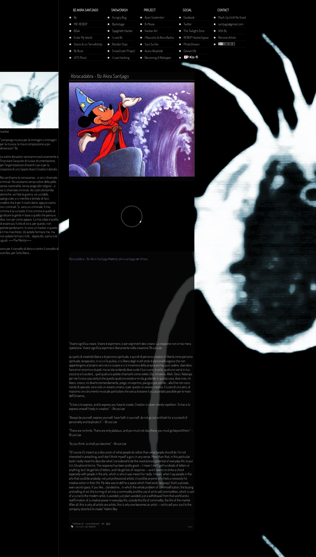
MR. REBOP (80, 24)
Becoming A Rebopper (158, 57)
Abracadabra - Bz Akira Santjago (88, 259)
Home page (9, 78)
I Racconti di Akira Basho (159, 37)
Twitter (187, 24)
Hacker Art (151, 31)
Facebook (189, 17)
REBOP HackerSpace (196, 37)
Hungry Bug (119, 17)
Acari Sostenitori (154, 17)
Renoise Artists (227, 37)
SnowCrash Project (123, 51)
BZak (77, 31)
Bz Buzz (78, 51)
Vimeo (144, 259)
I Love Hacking (120, 57)
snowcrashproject (92, 523)
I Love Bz (117, 37)
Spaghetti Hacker (122, 31)
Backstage (118, 24)
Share (190, 526)
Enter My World (83, 37)
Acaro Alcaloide (154, 51)
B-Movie (149, 24)
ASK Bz (222, 31)
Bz (75, 17)
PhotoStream (191, 44)
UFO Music (80, 57)
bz (87, 526)
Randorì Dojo (119, 44)
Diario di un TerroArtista (88, 44)
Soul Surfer (152, 44)
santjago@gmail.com (230, 24)
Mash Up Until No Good (232, 17)
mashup (92, 526)
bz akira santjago (125, 259)
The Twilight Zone (193, 31)
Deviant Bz (189, 51)
